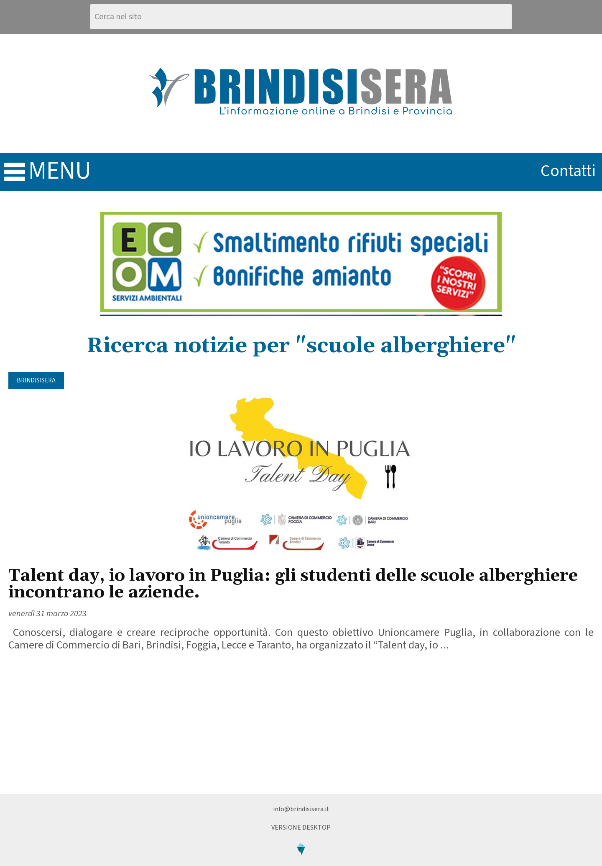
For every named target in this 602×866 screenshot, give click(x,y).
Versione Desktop (301, 827)
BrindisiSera (36, 380)
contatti (568, 171)
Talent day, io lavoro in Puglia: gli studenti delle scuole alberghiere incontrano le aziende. (293, 584)
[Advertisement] (301, 727)
